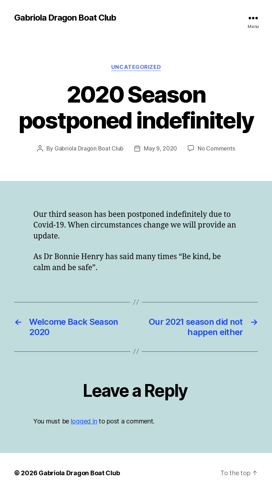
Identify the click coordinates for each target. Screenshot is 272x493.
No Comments (216, 148)
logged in (84, 421)
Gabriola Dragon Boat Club (65, 17)
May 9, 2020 (160, 148)
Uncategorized (136, 67)
